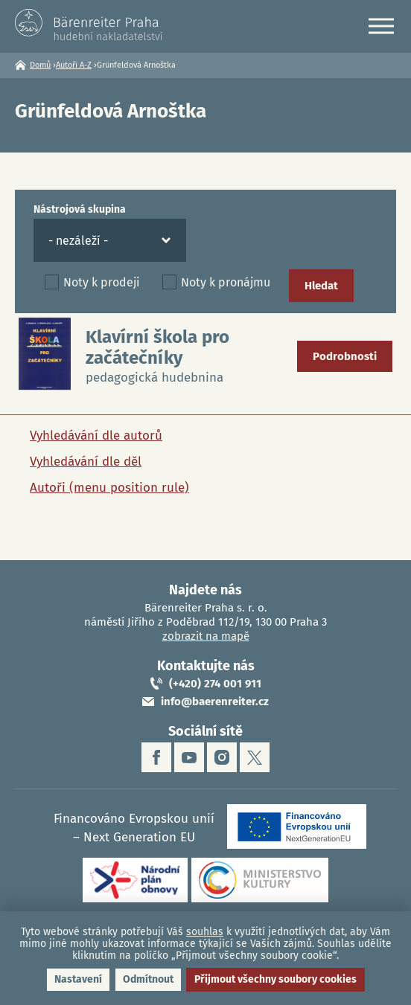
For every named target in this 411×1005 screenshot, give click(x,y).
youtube (189, 757)
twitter (255, 757)
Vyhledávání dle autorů (96, 435)
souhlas (204, 931)
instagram (222, 757)
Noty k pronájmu (225, 282)
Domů (40, 65)
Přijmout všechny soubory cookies (275, 979)
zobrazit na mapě (205, 636)
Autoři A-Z (74, 65)
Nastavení (78, 979)
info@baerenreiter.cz (215, 701)
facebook (156, 757)
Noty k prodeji (101, 282)
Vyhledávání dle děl (85, 461)
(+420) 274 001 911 (215, 683)
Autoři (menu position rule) (109, 487)
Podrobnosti (345, 356)
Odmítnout (148, 979)
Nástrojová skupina (80, 209)
